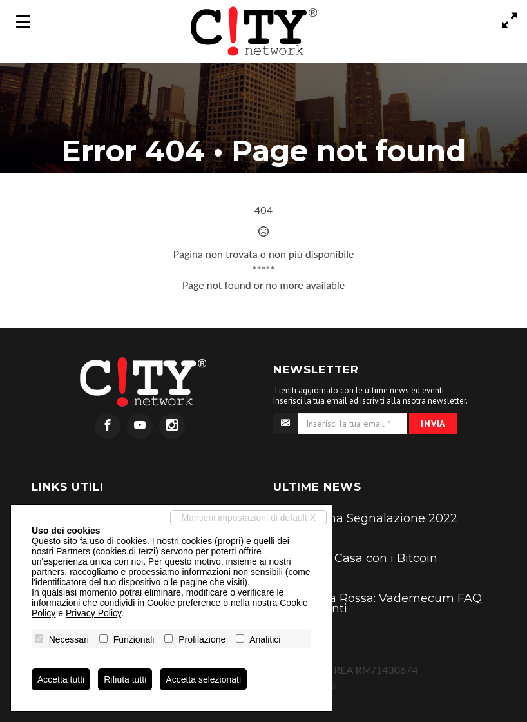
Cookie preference (183, 603)
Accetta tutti (60, 679)
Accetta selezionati (203, 679)
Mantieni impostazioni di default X (248, 517)
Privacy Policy (93, 613)
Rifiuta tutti (125, 679)
